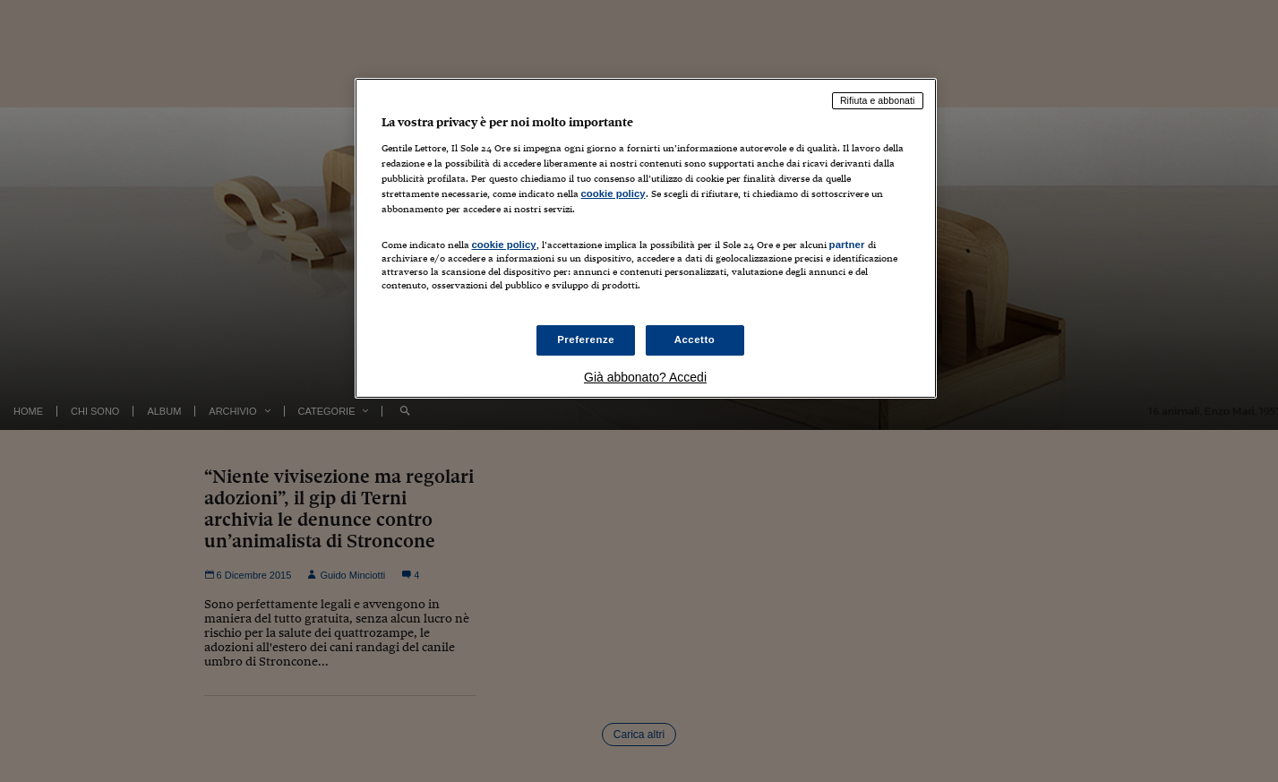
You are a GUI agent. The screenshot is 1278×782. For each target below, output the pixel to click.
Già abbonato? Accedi (645, 377)
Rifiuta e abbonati (877, 100)
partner (847, 244)
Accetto (695, 339)
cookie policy (613, 193)
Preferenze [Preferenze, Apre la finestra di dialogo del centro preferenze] (585, 339)
